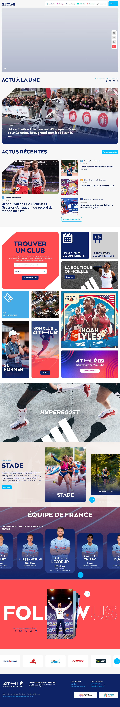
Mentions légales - (21, 696)
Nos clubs (90, 4)
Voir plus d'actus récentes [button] (71, 227)
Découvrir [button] (6, 495)
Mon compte (101, 4)
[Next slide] (93, 507)
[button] (88, 602)
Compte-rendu (19, 131)
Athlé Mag (70, 4)
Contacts (30, 696)
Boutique (60, 4)
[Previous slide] (90, 507)
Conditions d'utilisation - (9, 696)
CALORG (74, 685)
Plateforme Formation (78, 686)
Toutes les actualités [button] (110, 160)
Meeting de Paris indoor (98, 685)
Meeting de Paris (96, 683)
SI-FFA (73, 683)
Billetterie (50, 4)
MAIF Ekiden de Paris (97, 686)
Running (10, 131)
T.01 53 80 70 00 (33, 686)
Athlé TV (80, 4)
